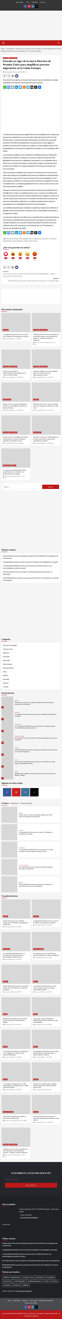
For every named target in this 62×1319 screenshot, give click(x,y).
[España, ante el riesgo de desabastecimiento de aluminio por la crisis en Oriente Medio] (15, 359)
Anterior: (31, 274)
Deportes (6, 653)
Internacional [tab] (27, 803)
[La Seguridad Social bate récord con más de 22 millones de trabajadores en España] (15, 322)
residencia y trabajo (22, 241)
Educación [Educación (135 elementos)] (7, 1281)
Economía (5, 58)
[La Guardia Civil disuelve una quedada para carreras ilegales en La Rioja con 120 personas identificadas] (15, 1039)
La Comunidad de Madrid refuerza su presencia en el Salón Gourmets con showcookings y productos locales (27, 567)
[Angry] (35, 255)
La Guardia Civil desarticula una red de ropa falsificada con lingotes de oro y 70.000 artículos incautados (15, 1085)
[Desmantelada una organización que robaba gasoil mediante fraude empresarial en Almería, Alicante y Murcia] (46, 1039)
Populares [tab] (15, 803)
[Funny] (13, 255)
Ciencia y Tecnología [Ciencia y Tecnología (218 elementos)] (11, 1277)
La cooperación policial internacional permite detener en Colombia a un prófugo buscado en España (14, 472)
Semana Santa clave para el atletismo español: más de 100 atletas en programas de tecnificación (30, 557)
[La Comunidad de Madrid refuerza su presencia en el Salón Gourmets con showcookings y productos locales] (7, 726)
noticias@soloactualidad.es (29, 1217)
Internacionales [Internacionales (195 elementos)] (34, 1281)
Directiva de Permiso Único (14, 238)
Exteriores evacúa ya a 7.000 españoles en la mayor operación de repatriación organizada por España (46, 439)
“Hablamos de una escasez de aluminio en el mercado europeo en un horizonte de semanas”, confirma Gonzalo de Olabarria (15, 1150)
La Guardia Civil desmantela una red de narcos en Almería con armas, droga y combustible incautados (44, 987)
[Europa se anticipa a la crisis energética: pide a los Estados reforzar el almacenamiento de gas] (46, 359)
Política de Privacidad (45, 1300)
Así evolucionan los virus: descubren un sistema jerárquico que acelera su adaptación (27, 573)
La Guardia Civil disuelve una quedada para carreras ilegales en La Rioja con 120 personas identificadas (16, 1053)
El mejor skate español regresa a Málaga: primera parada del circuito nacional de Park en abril (45, 1085)
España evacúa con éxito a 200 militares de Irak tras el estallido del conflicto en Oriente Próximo (15, 406)
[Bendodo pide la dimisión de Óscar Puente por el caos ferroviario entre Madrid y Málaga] (7, 773)
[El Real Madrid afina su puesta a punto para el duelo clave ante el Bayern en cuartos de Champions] (7, 750)
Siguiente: (31, 280)
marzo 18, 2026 (16, 443)
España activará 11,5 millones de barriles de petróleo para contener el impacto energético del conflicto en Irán (15, 439)
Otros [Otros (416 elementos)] (46, 1281)
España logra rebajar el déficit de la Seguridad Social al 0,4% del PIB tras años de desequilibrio (45, 1020)
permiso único (44, 238)
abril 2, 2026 (15, 1089)
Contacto (42, 2)
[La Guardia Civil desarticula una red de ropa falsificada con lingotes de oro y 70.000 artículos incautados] (15, 1072)
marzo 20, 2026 (46, 410)
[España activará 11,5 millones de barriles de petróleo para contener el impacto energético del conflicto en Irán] (15, 425)
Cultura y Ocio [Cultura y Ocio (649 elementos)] (28, 1277)
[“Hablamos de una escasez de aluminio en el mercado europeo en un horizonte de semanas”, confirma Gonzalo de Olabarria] (46, 322)
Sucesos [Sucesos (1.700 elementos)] (16, 1285)
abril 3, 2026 (45, 1057)
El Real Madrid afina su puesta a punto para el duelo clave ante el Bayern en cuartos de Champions (31, 579)
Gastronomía (7, 664)
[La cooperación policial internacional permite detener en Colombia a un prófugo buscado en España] (15, 458)
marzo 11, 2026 (21, 476)
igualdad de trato (28, 238)
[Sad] (27, 255)
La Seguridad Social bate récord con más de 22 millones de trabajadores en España (30, 562)
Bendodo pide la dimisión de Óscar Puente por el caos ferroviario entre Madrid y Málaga (15, 1020)
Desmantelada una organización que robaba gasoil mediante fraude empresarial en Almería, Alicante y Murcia (46, 1053)
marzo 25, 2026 (16, 377)
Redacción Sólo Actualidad (40, 342)
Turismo (5, 687)
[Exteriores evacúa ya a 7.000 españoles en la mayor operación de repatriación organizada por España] (46, 425)
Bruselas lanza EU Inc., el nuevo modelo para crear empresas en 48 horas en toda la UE (45, 406)
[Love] (6, 255)
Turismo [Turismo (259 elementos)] (25, 1285)
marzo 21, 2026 (16, 410)
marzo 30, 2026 (51, 342)
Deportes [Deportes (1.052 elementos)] (40, 1277)
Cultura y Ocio (8, 649)
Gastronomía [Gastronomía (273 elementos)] (20, 1281)
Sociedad (6, 679)
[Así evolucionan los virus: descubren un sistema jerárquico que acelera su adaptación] (7, 738)
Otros (5, 672)
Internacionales (13, 58)
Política (5, 675)
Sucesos (14, 465)
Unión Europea (33, 241)
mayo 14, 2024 (18, 72)
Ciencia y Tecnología (10, 645)
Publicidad (35, 2)
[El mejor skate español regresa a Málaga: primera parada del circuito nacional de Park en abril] (46, 1072)
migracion (37, 238)
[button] (3, 42)
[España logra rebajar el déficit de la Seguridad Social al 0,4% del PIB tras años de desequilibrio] (46, 1006)
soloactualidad (8, 72)
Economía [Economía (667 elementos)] (50, 1277)
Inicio (28, 2)
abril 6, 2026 (15, 338)
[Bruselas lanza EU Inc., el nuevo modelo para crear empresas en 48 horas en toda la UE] (46, 392)
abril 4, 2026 (15, 1024)
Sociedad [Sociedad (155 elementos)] (7, 1285)
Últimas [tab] (6, 803)
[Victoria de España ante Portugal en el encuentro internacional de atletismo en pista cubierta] (46, 1104)
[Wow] (20, 255)
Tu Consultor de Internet (24, 1291)
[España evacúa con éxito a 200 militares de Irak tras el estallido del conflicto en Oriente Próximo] (15, 392)
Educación (6, 660)
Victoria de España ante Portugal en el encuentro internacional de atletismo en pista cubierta (46, 1118)
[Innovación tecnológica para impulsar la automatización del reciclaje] (15, 1104)
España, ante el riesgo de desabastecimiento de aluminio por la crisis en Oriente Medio (14, 373)
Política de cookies (31, 1303)
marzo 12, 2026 (46, 443)
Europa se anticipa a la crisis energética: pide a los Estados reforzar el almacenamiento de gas (45, 373)
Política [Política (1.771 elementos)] (54, 1281)
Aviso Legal (33, 1300)
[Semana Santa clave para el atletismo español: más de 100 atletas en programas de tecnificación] (7, 702)
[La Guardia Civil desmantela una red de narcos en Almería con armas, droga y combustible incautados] (7, 762)
